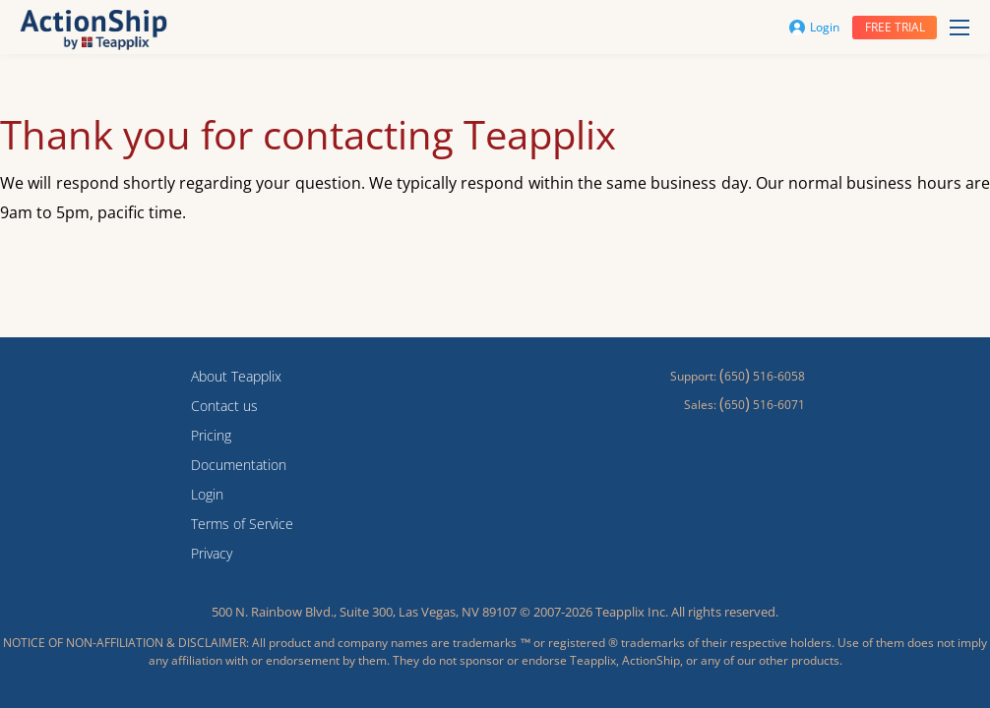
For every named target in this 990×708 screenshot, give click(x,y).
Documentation (238, 464)
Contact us (224, 405)
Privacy (211, 553)
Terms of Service (242, 523)
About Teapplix (236, 376)
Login (814, 27)
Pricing (211, 435)
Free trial (895, 27)
